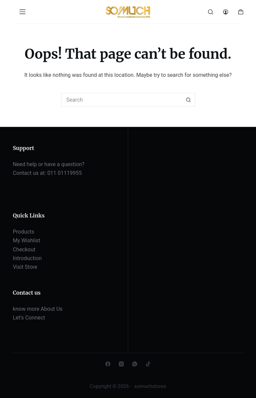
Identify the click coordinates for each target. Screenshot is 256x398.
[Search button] (188, 99)
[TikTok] (148, 363)
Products (23, 232)
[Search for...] (121, 99)
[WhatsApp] (134, 363)
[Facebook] (107, 363)
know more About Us (37, 309)
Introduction (27, 258)
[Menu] (22, 12)
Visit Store (25, 267)
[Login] (225, 11)
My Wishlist (26, 240)
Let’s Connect (29, 317)
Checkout (24, 249)
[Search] (210, 11)
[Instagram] (121, 363)
